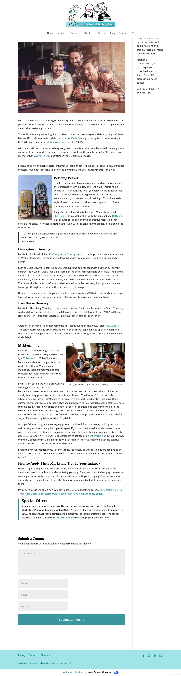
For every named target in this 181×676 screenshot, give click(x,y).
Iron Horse (62, 308)
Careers (102, 33)
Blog (112, 33)
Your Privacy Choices (99, 672)
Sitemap (45, 655)
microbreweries (60, 142)
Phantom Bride (62, 216)
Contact (123, 33)
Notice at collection (73, 672)
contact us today (65, 517)
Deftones (117, 216)
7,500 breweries (42, 155)
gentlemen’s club (97, 435)
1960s (74, 138)
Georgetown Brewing (63, 254)
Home (50, 33)
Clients (87, 33)
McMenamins (30, 358)
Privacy (23, 655)
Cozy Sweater (112, 325)
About (60, 33)
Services (75, 33)
